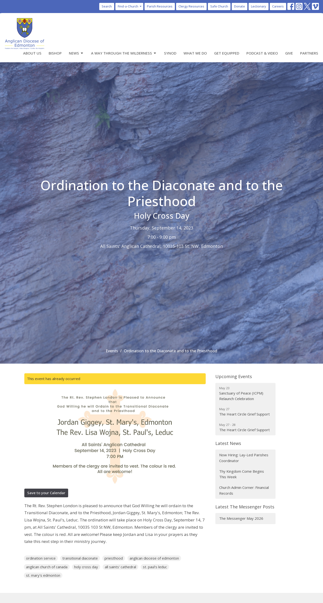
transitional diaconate (80, 558)
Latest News (228, 443)
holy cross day (86, 566)
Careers (278, 6)
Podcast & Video (262, 53)
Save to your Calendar (46, 492)
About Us (32, 53)
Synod (170, 53)
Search (107, 6)
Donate (239, 6)
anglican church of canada (46, 566)
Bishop (55, 53)
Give (289, 53)
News (76, 53)
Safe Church (219, 6)
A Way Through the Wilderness (124, 53)
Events (112, 350)
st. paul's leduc (155, 566)
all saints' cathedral (120, 566)
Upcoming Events (233, 376)
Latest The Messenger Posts (244, 507)
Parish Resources (159, 6)
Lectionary (258, 6)
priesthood (114, 558)
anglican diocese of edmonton (154, 558)
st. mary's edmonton (43, 575)
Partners (309, 53)
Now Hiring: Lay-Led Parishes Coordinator (243, 457)
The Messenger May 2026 (241, 518)
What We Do (195, 53)
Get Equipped (226, 53)
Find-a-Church (130, 6)
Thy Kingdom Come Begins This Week (241, 474)
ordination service (41, 558)
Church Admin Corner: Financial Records (244, 490)
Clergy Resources (191, 6)
